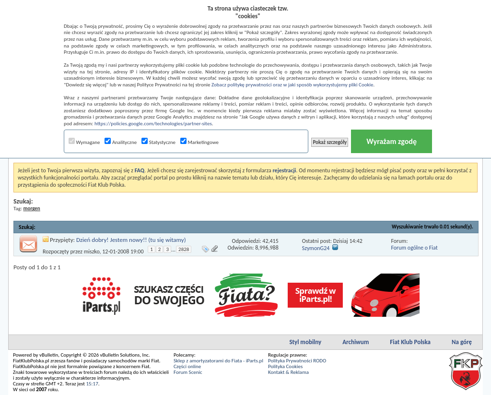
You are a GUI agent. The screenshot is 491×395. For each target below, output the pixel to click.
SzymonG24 (316, 248)
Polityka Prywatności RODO (297, 361)
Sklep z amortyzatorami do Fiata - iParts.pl (218, 361)
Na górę (462, 342)
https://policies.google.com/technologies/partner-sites (153, 123)
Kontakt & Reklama (288, 372)
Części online (187, 366)
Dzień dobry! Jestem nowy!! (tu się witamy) (131, 239)
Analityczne (121, 142)
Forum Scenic (188, 372)
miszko (92, 251)
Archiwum (355, 342)
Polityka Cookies (285, 366)
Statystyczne (158, 142)
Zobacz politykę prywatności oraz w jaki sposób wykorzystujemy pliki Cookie (292, 85)
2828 (183, 249)
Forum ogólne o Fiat (414, 247)
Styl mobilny (305, 342)
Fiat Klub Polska (410, 342)
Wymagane (84, 142)
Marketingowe (199, 142)
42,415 (270, 241)
